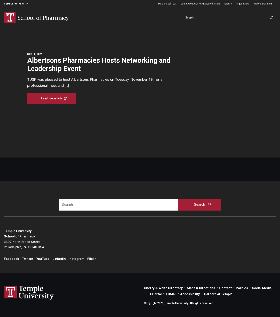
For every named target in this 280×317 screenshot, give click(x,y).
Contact (225, 288)
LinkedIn (84, 138)
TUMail (171, 294)
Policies (242, 288)
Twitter (51, 138)
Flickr (91, 259)
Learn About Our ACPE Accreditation (200, 3)
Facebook (34, 138)
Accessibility (190, 294)
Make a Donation (263, 3)
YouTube (67, 138)
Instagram (76, 259)
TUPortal (155, 294)
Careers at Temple (218, 294)
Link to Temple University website (29, 293)
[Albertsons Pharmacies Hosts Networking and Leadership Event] (51, 98)
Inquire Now (242, 3)
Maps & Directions (201, 288)
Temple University (16, 3)
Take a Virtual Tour (166, 3)
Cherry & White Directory (163, 288)
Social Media (261, 288)
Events (228, 3)
